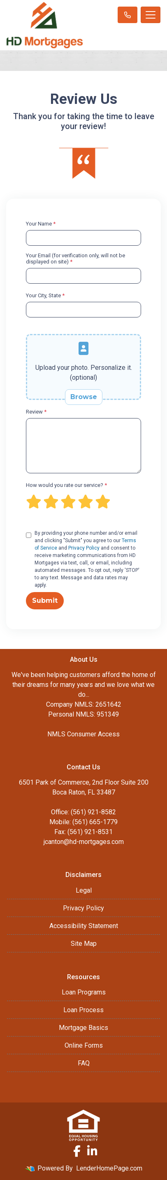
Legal (84, 890)
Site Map (84, 943)
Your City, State (45, 295)
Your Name (41, 224)
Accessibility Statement (83, 926)
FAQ (84, 1063)
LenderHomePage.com (109, 1168)
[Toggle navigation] (150, 15)
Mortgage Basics (83, 1028)
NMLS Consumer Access (83, 734)
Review (36, 412)
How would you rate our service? (66, 485)
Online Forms (84, 1045)
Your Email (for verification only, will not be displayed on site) (75, 258)
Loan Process (83, 1010)
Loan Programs (84, 992)
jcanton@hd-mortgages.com (84, 842)
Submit (45, 600)
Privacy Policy (84, 548)
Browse (83, 397)
